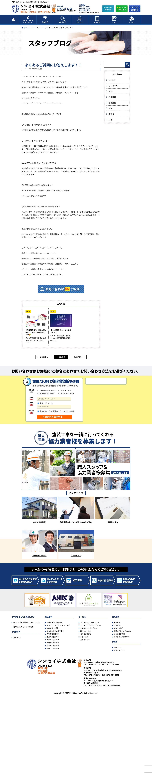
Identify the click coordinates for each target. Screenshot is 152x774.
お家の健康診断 (85, 635)
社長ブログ (118, 648)
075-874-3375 (84, 7)
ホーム (26, 27)
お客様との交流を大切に (88, 629)
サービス (80, 19)
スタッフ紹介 (118, 629)
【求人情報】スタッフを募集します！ (61, 331)
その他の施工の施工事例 (55, 632)
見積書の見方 (85, 640)
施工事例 (45, 19)
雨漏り (111, 114)
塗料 (110, 91)
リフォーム (113, 85)
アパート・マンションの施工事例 (58, 626)
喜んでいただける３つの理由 (23, 628)
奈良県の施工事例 (53, 646)
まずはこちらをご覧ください (28, 19)
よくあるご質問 (119, 635)
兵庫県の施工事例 (53, 640)
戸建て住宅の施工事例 (54, 623)
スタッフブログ (37, 27)
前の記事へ (43, 357)
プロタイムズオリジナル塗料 (90, 626)
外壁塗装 (112, 97)
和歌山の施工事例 (53, 649)
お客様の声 (62, 19)
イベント (132, 19)
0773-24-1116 (64, 8)
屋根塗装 (112, 102)
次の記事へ (78, 357)
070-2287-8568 (85, 11)
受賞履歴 (117, 626)
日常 (110, 119)
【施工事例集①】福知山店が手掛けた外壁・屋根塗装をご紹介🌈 (36, 332)
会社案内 (97, 19)
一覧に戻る (61, 357)
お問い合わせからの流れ (122, 632)
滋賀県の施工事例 (53, 638)
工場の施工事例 (52, 629)
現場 (110, 108)
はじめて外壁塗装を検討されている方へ (26, 624)
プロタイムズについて (121, 638)
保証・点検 (84, 638)
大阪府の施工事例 (53, 643)
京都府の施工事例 (53, 635)
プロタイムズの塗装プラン (89, 623)
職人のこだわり (85, 632)
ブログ (114, 19)
